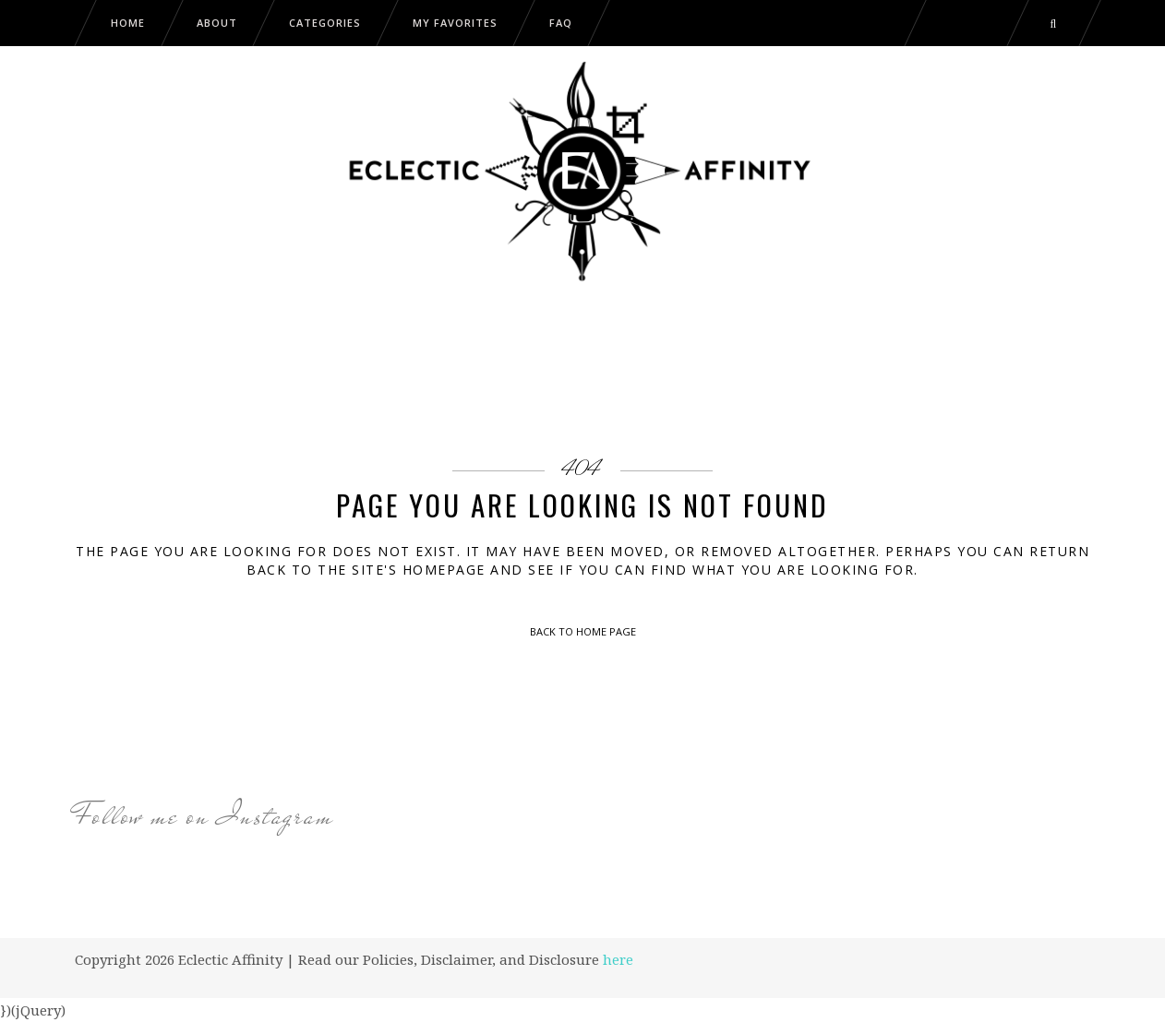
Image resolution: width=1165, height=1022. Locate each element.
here (618, 959)
